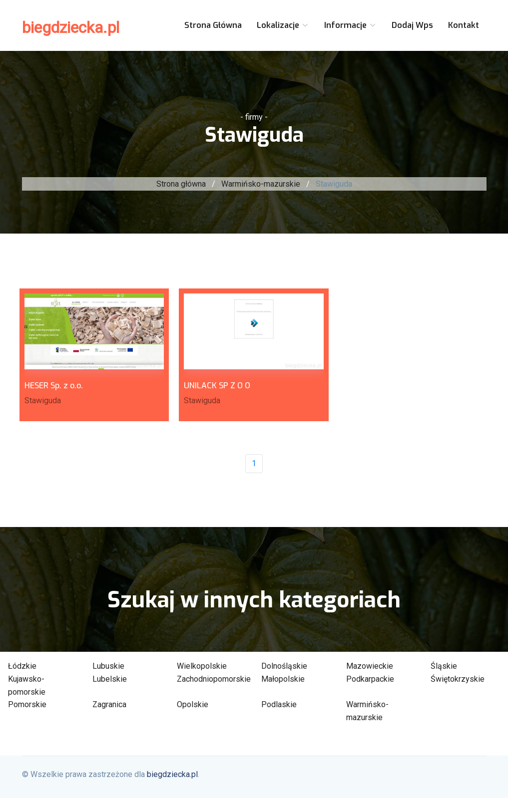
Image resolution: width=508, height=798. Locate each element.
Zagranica (109, 704)
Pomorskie (27, 704)
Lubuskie (108, 666)
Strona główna (213, 25)
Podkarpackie (370, 679)
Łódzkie (22, 666)
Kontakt (463, 25)
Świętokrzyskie (458, 679)
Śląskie (444, 666)
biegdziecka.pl (70, 27)
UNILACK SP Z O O (217, 385)
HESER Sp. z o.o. (53, 385)
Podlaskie (279, 704)
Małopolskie (283, 679)
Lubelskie (109, 679)
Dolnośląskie (284, 666)
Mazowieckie (369, 666)
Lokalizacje (283, 25)
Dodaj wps (412, 25)
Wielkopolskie (202, 666)
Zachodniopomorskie (214, 679)
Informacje (350, 25)
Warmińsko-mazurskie (260, 184)
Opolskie (192, 704)
